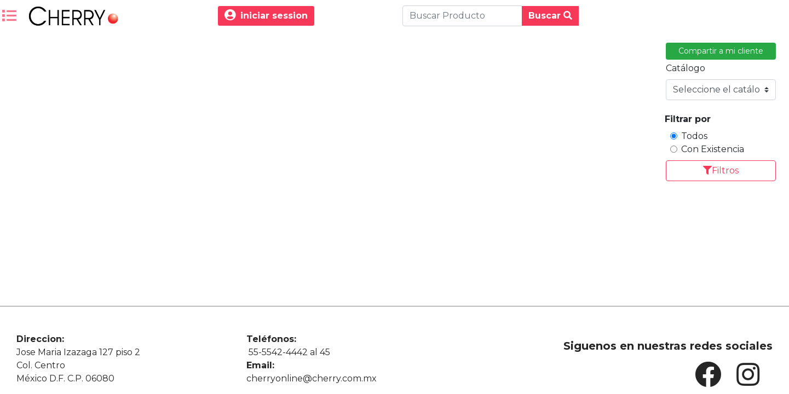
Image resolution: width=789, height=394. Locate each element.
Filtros (721, 170)
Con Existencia (712, 149)
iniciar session (266, 15)
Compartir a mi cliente (720, 51)
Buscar (550, 15)
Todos (694, 136)
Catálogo (685, 68)
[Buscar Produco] (461, 15)
